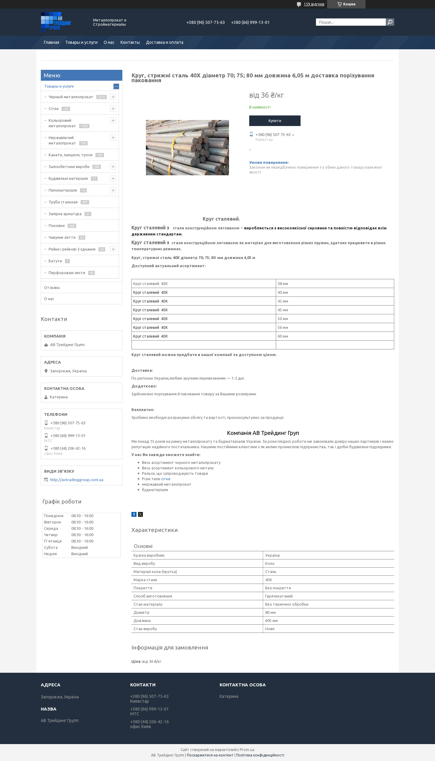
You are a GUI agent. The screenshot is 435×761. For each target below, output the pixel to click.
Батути (55, 261)
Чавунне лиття (62, 237)
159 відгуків (314, 4)
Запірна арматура (65, 214)
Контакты (130, 42)
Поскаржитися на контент (210, 755)
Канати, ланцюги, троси (70, 155)
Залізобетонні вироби (69, 166)
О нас (109, 42)
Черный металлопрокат (71, 97)
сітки (165, 479)
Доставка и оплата (164, 42)
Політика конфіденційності (260, 755)
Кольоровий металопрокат (62, 123)
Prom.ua (247, 750)
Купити (275, 120)
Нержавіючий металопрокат (62, 140)
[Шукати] (390, 22)
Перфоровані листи (67, 272)
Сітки (54, 108)
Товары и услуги (81, 42)
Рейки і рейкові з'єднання (72, 249)
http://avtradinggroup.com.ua (76, 480)
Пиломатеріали (63, 190)
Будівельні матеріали (68, 178)
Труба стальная (63, 202)
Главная (51, 42)
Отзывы (52, 287)
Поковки (57, 225)
